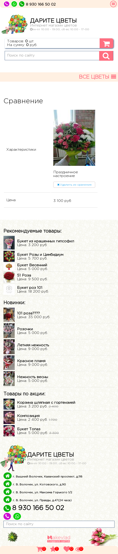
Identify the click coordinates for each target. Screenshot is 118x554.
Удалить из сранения (74, 185)
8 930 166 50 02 (33, 508)
